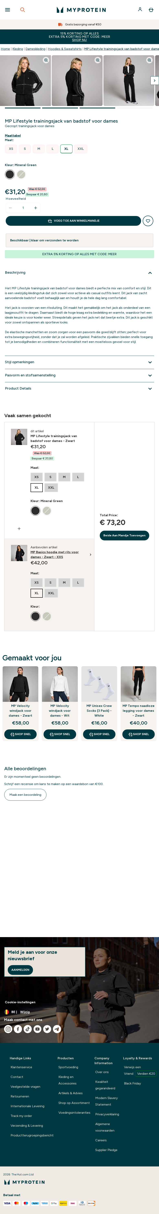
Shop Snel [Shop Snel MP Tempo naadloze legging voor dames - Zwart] (138, 734)
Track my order (21, 1116)
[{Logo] (81, 9)
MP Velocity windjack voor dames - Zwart (20, 710)
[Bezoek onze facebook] (18, 1029)
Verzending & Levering (27, 1126)
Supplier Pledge (106, 1150)
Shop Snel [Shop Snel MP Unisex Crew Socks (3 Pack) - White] (99, 734)
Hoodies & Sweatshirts (65, 49)
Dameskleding (35, 49)
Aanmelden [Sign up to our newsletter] (20, 970)
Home (5, 49)
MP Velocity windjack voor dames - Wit (60, 710)
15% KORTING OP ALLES (79, 36)
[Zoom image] (46, 60)
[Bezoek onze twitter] (47, 1029)
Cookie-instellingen (20, 1002)
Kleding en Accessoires (67, 1080)
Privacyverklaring (107, 1114)
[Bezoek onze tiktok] (28, 1029)
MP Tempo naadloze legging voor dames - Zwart (139, 710)
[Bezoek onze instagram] (8, 1029)
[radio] (11, 149)
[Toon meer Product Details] (79, 388)
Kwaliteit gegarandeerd (105, 1085)
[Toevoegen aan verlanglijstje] (148, 221)
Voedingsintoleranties (74, 1113)
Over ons (102, 1072)
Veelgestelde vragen (25, 1087)
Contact (17, 1077)
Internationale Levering (27, 1106)
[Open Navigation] (7, 9)
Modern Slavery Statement (106, 1101)
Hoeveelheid (16, 199)
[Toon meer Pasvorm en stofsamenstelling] (79, 375)
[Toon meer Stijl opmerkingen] (79, 362)
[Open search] (22, 10)
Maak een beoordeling (25, 795)
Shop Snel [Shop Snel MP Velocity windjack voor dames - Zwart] (20, 734)
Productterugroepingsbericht (32, 1135)
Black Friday (132, 1083)
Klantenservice (21, 1067)
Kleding (17, 49)
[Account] (140, 10)
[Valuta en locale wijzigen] (79, 1012)
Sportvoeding (68, 1067)
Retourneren (20, 1096)
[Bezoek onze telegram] (57, 1029)
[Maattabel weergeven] (13, 135)
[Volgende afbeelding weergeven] (154, 80)
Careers (101, 1140)
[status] (23, 208)
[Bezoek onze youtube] (37, 1029)
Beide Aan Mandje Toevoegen (124, 535)
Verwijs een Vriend (140, 1071)
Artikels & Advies (70, 1093)
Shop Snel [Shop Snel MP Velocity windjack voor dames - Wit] (59, 734)
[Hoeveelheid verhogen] (35, 208)
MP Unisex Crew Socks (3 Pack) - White (99, 710)
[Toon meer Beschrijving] (79, 272)
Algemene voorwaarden (104, 1127)
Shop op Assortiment (74, 1103)
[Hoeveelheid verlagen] (10, 208)
